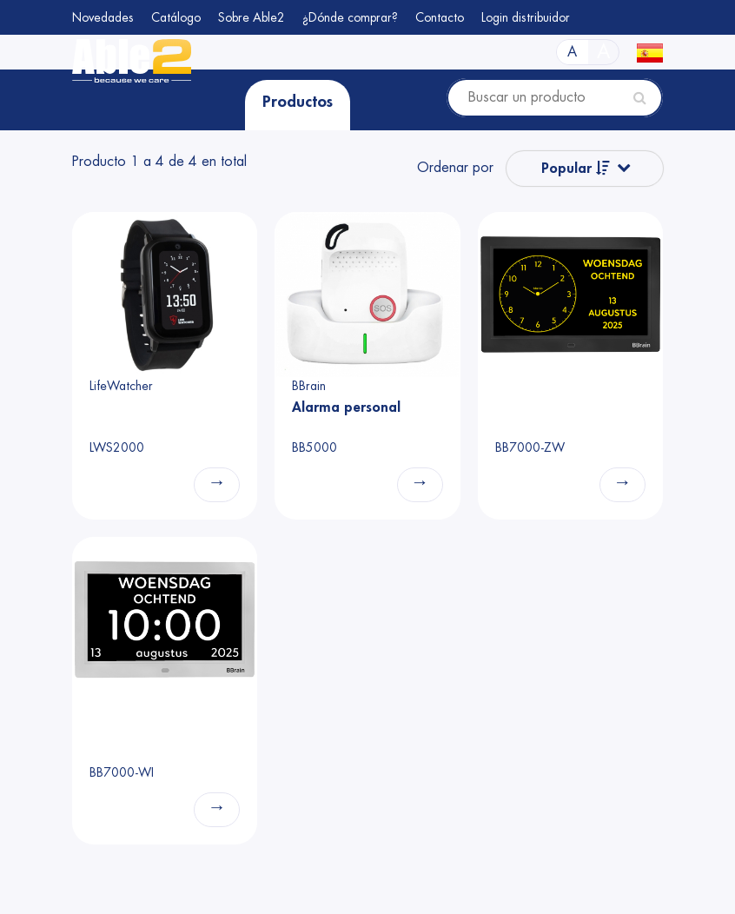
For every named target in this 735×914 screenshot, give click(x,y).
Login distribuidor (525, 17)
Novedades (103, 17)
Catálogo (176, 17)
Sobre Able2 (251, 17)
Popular (575, 168)
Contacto (439, 17)
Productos (297, 101)
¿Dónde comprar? (350, 17)
